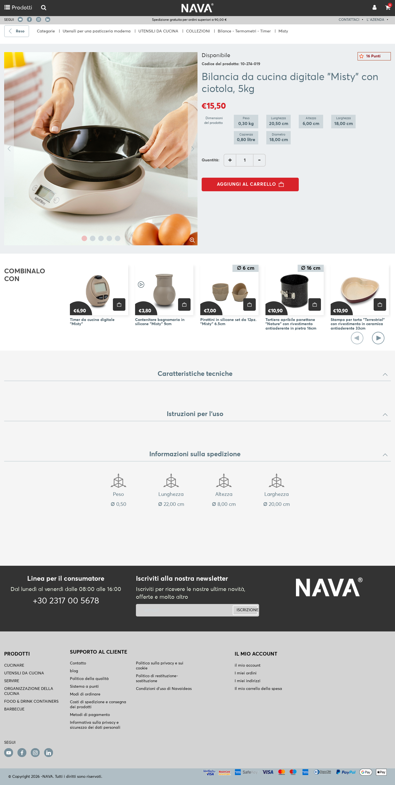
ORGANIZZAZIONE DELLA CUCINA (28, 691)
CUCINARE (14, 665)
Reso (20, 31)
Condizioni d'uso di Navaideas (164, 689)
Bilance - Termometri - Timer (244, 31)
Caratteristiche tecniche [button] (273, 374)
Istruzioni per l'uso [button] (277, 414)
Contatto (78, 663)
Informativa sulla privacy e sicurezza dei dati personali (95, 725)
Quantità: (210, 160)
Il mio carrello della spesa (258, 689)
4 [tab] (109, 238)
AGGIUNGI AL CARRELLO (252, 184)
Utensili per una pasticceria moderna (97, 31)
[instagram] (38, 19)
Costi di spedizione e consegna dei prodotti (98, 704)
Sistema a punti (84, 687)
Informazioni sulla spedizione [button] (268, 454)
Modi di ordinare (85, 694)
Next (193, 148)
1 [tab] (84, 238)
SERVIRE (11, 681)
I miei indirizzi (247, 681)
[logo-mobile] (44, 8)
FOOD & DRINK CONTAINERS (31, 702)
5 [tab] (117, 238)
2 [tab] (92, 238)
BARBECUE (14, 709)
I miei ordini (246, 673)
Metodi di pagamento (90, 715)
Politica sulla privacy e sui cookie (159, 665)
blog (74, 671)
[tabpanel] (101, 148)
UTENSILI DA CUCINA (158, 31)
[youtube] (20, 19)
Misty (283, 31)
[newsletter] (176, 610)
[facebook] (29, 19)
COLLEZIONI (198, 31)
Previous (9, 148)
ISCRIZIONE (247, 610)
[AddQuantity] (245, 160)
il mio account (247, 665)
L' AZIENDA (375, 20)
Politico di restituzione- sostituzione (157, 678)
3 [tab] (101, 238)
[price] (119, 304)
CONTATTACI (349, 20)
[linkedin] (47, 19)
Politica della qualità (89, 679)
